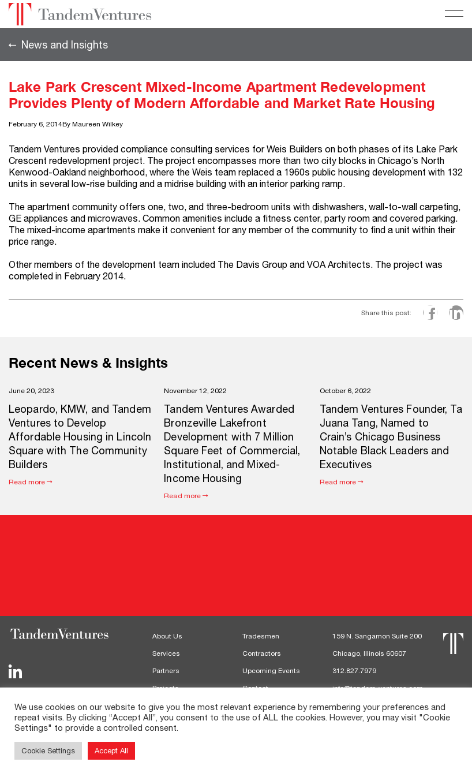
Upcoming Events (271, 671)
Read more (27, 482)
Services (166, 653)
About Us (167, 636)
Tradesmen (260, 636)
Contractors (261, 653)
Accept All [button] (111, 750)
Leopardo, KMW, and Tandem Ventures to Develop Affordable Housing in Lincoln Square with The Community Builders (80, 436)
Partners (165, 671)
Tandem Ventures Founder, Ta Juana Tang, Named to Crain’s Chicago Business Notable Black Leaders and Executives (391, 436)
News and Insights (64, 45)
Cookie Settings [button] (48, 750)
